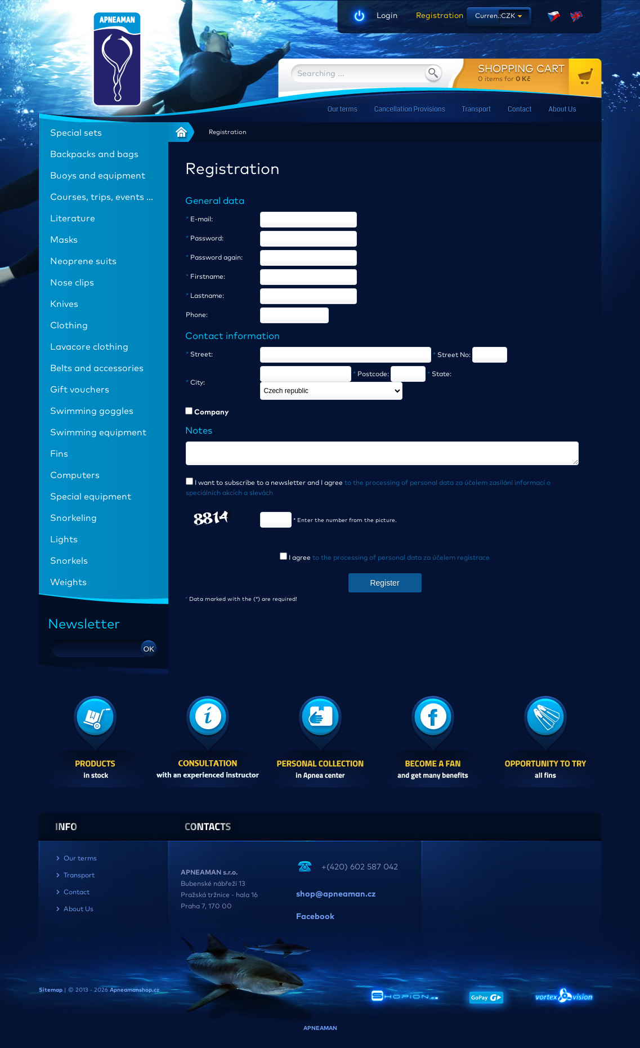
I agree (388, 561)
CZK (508, 16)
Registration (435, 16)
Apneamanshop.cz (134, 990)
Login (387, 16)
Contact (519, 109)
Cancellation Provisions (409, 109)
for (540, 73)
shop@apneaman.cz (335, 894)
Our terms (342, 109)
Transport (476, 109)
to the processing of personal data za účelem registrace (401, 561)
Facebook (315, 917)
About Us (562, 109)
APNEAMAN (320, 1028)
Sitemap (50, 990)
